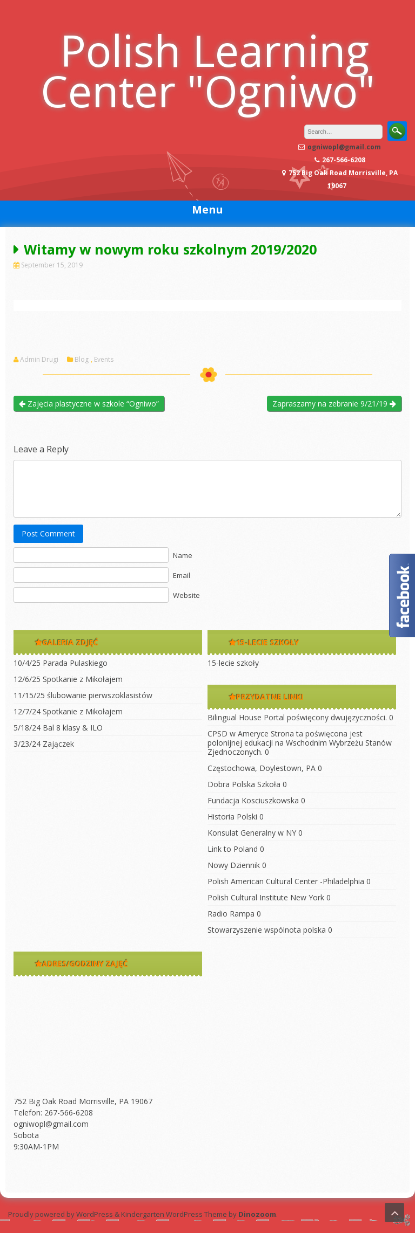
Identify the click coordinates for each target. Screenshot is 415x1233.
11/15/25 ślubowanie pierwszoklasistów (83, 695)
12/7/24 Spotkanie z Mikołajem (68, 711)
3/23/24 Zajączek (44, 744)
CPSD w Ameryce (238, 733)
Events (103, 359)
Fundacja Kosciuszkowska (253, 800)
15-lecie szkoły (233, 663)
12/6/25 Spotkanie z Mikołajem (68, 679)
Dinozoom (257, 1214)
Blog (82, 359)
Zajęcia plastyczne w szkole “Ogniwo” (89, 403)
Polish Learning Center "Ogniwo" (208, 70)
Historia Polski (232, 816)
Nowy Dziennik (234, 865)
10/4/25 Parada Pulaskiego (61, 663)
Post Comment (48, 533)
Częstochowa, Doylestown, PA (262, 768)
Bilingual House (235, 717)
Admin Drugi (39, 359)
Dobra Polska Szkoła (244, 784)
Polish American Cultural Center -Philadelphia (286, 881)
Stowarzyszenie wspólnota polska (267, 930)
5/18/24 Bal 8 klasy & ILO (58, 727)
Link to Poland (233, 849)
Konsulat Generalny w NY (252, 833)
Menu (207, 209)
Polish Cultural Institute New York (266, 897)
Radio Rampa (231, 913)
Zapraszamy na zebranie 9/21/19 (334, 403)
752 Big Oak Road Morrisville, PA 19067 (83, 1101)
